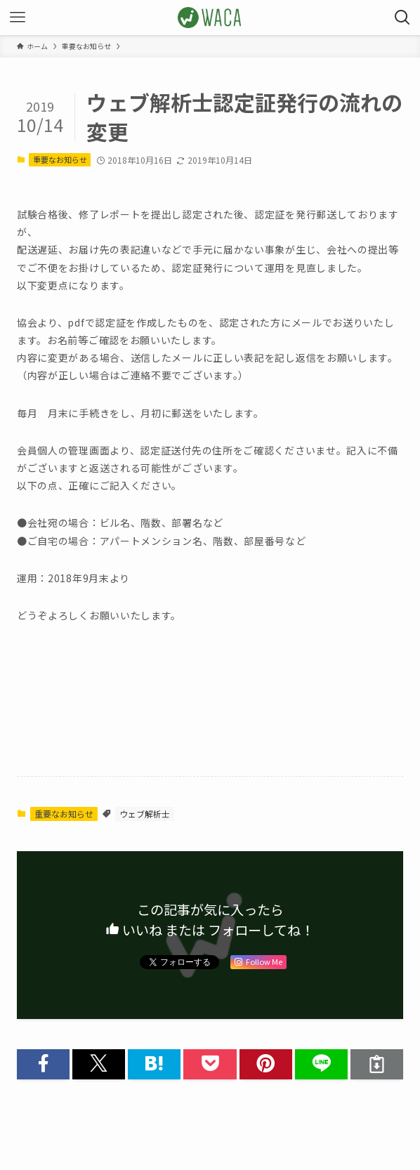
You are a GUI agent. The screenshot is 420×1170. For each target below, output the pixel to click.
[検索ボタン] (402, 17)
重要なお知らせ (60, 159)
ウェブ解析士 (144, 814)
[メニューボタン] (17, 17)
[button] (43, 1064)
